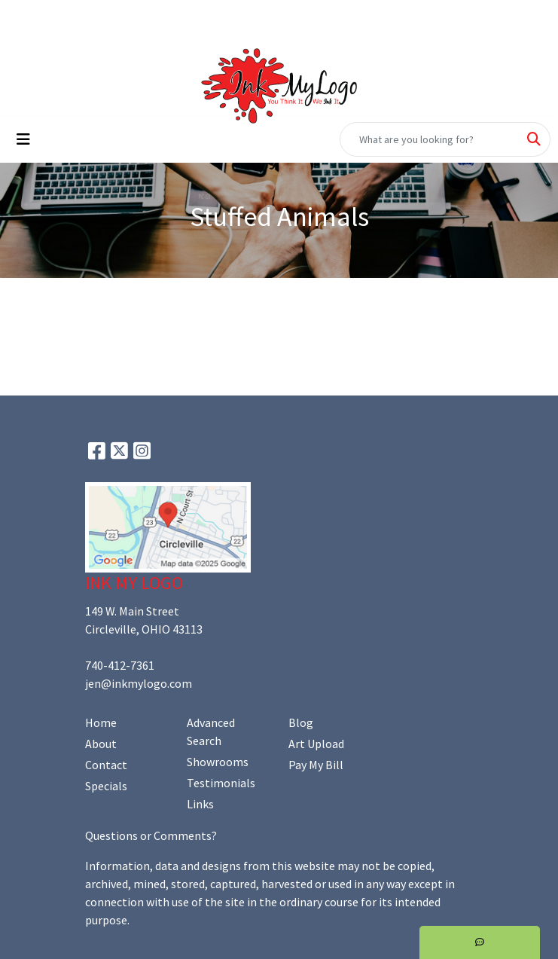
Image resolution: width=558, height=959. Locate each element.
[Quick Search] (429, 139)
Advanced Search (211, 731)
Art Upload (316, 743)
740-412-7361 (119, 665)
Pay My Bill (315, 764)
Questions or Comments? (151, 835)
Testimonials (221, 782)
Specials (106, 785)
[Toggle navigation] (23, 139)
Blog (300, 722)
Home (101, 722)
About (101, 743)
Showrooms (218, 761)
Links (200, 803)
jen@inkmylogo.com (138, 683)
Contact (106, 764)
